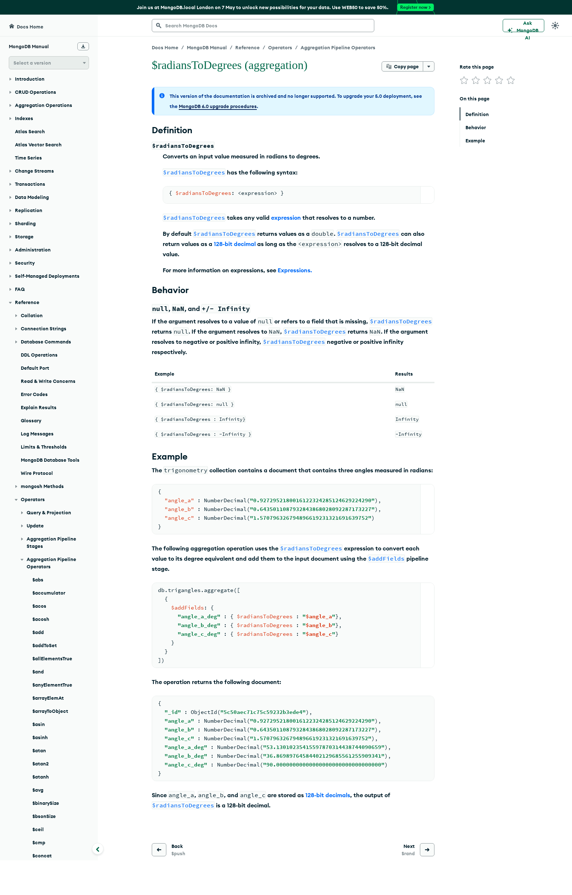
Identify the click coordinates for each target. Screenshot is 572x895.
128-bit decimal (235, 243)
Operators (280, 47)
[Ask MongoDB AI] (523, 25)
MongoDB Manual (207, 47)
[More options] (428, 66)
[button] (49, 62)
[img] (464, 80)
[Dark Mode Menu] (555, 25)
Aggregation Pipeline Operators (338, 47)
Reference (247, 47)
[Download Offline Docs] (83, 46)
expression (286, 217)
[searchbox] (263, 25)
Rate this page (477, 67)
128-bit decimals (327, 795)
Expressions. (295, 270)
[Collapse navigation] (98, 848)
